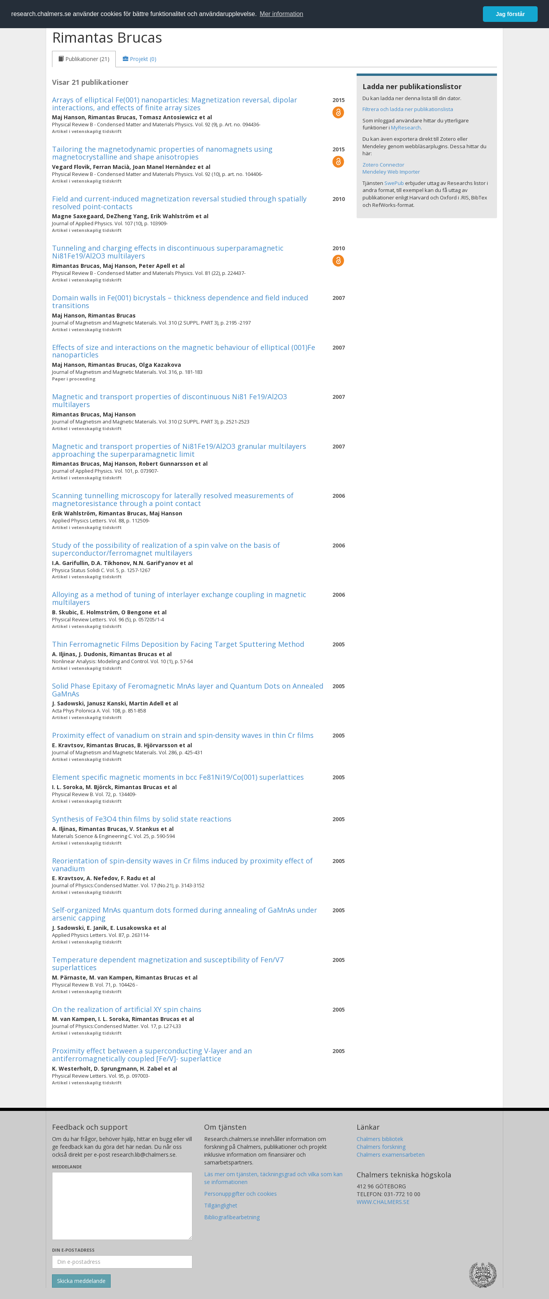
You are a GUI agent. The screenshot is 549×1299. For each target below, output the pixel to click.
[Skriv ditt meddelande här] (122, 1206)
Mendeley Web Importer (391, 171)
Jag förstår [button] (510, 14)
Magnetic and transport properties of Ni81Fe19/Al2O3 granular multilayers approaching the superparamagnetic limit (179, 450)
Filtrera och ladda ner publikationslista (407, 109)
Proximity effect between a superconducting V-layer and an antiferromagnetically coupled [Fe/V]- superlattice (152, 1054)
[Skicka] (81, 1281)
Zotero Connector (383, 164)
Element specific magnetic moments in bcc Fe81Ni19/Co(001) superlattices (178, 777)
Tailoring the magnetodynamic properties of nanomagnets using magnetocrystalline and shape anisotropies (162, 152)
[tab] (84, 59)
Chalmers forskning (381, 1146)
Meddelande (67, 1167)
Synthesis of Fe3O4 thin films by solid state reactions (141, 819)
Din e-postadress (73, 1250)
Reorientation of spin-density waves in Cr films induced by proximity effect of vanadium (182, 864)
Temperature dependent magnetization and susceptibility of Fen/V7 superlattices (167, 963)
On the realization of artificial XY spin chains (126, 1009)
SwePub (394, 183)
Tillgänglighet (220, 1205)
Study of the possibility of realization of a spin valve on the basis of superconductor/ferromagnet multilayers (166, 549)
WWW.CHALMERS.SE (383, 1202)
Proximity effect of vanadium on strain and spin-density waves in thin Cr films (183, 735)
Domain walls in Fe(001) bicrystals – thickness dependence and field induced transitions (180, 301)
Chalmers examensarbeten (391, 1154)
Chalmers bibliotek (380, 1139)
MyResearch (406, 127)
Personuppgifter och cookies (240, 1193)
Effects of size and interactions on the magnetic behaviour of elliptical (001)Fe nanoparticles (183, 351)
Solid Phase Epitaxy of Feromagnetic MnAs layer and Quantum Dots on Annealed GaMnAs (187, 689)
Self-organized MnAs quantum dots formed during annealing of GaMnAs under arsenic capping (184, 913)
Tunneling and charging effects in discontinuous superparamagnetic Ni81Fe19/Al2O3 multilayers (167, 251)
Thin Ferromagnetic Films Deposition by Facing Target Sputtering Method (178, 644)
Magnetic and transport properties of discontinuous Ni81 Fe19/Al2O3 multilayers (169, 400)
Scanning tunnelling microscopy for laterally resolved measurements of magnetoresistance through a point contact (173, 499)
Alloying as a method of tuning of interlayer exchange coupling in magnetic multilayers (179, 598)
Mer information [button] (281, 14)
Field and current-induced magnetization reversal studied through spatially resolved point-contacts (179, 202)
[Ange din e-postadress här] (122, 1261)
